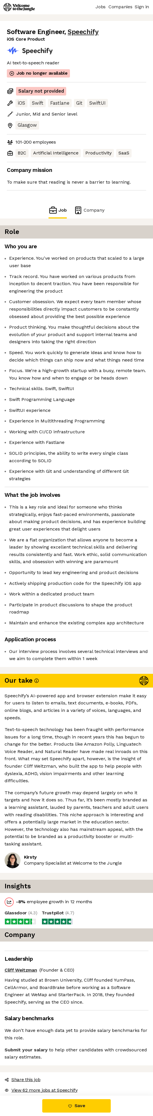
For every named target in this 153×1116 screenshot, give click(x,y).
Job (58, 210)
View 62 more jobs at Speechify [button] (41, 1090)
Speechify (83, 32)
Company (89, 210)
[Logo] (19, 7)
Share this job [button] (23, 1079)
